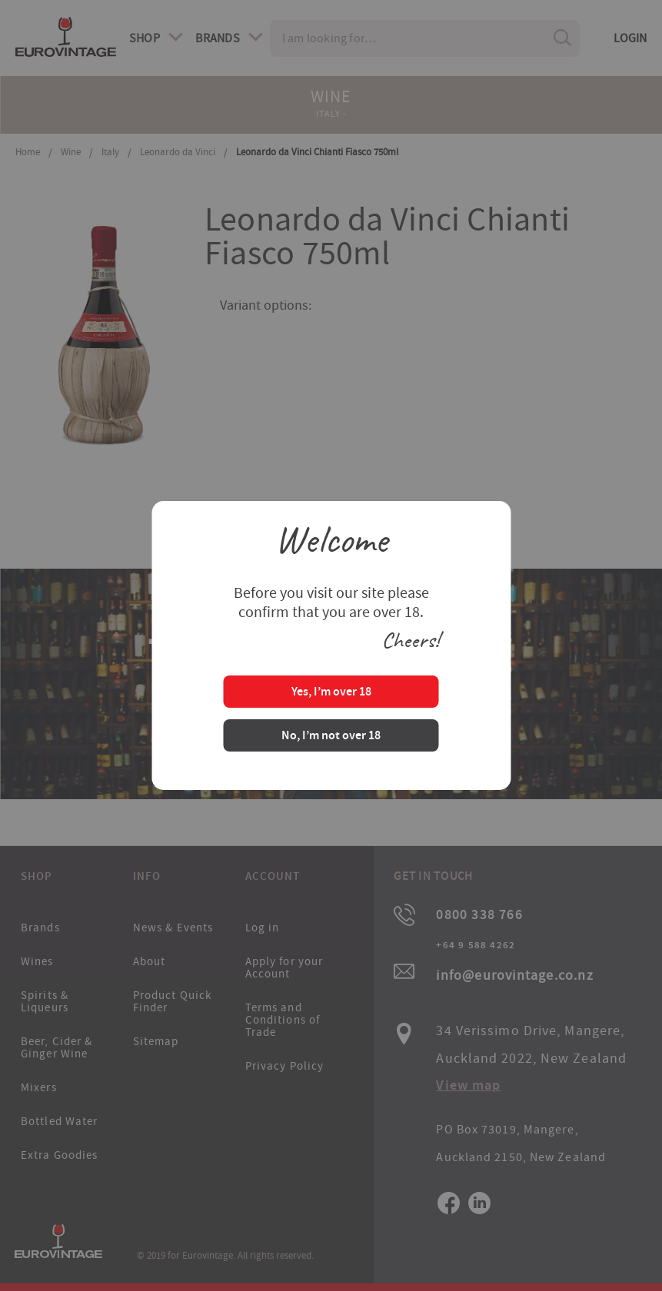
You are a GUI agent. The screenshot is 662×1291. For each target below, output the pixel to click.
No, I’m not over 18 (331, 736)
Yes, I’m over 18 (331, 692)
